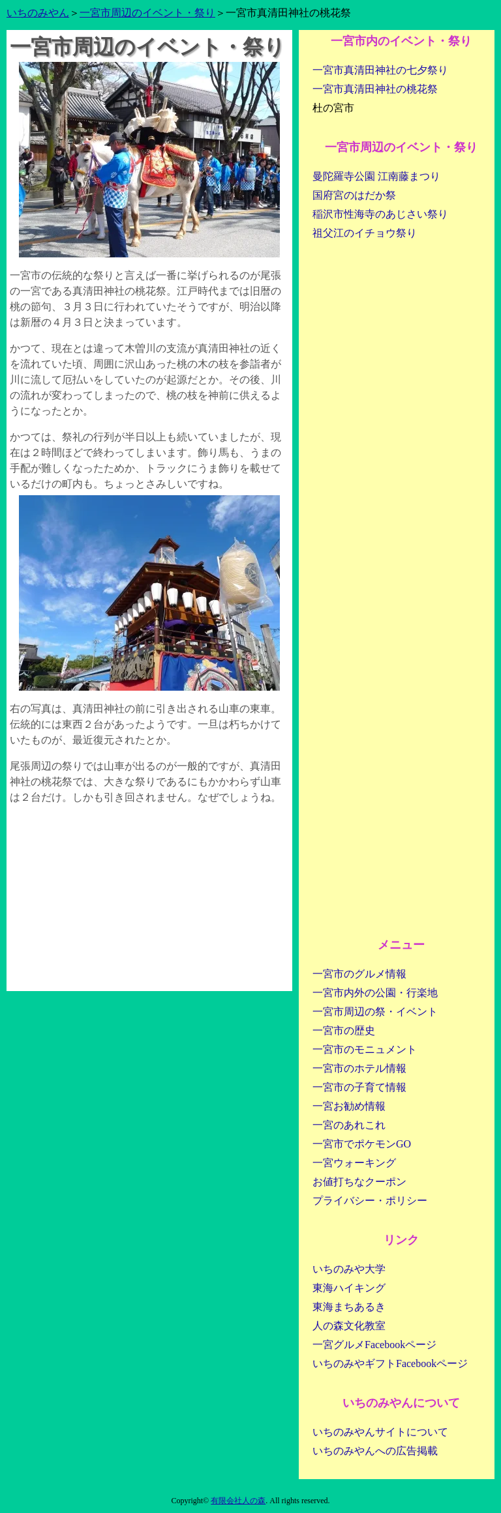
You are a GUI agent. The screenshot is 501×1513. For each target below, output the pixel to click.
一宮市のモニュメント (364, 1049)
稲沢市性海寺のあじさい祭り (380, 214)
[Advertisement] (149, 900)
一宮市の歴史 (343, 1030)
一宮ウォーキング (354, 1162)
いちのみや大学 (349, 1269)
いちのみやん (38, 12)
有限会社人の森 (238, 1500)
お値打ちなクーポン (359, 1181)
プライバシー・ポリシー (369, 1200)
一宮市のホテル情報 (359, 1068)
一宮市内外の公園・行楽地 (375, 992)
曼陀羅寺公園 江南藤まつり (376, 176)
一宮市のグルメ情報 (359, 973)
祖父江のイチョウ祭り (364, 232)
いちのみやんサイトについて (380, 1431)
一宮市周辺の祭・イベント (375, 1011)
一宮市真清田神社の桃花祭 (375, 88)
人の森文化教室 (349, 1325)
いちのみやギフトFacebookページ (390, 1363)
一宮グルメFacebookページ (374, 1344)
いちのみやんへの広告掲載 (375, 1450)
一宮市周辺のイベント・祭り (147, 12)
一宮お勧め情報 (349, 1106)
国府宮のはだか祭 (354, 195)
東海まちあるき (349, 1306)
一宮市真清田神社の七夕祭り (380, 70)
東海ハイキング (349, 1287)
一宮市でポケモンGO (361, 1143)
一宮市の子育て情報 (359, 1087)
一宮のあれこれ (349, 1125)
